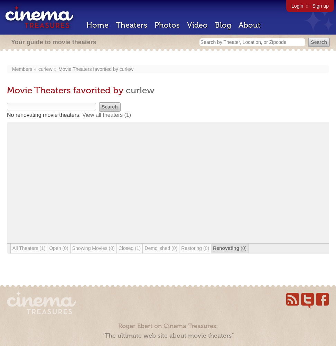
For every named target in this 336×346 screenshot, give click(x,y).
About (250, 25)
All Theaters (28, 248)
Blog (223, 25)
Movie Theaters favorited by (88, 69)
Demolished (160, 248)
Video (197, 25)
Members (22, 69)
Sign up (320, 6)
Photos (167, 25)
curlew (45, 69)
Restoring (195, 248)
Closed (130, 248)
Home (97, 25)
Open (58, 248)
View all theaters (106, 115)
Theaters (131, 25)
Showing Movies (93, 248)
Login (297, 6)
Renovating (229, 248)
